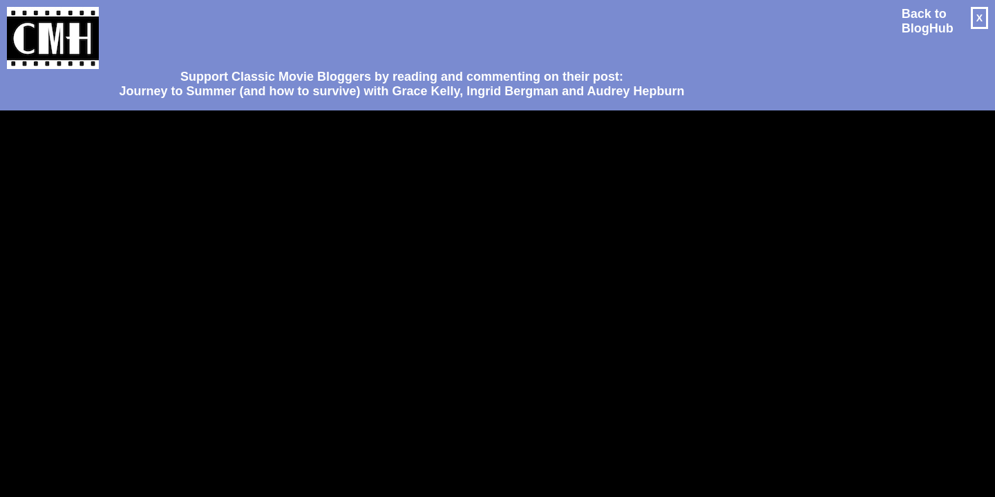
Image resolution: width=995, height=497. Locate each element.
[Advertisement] (396, 32)
